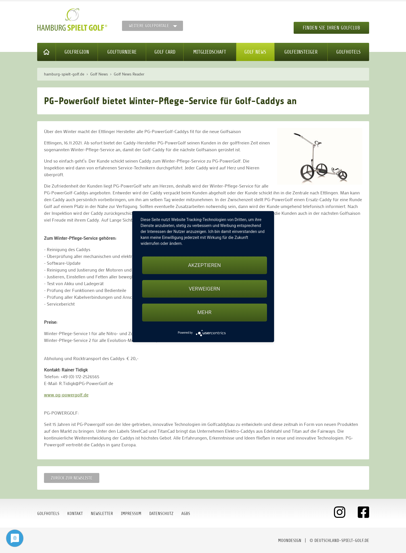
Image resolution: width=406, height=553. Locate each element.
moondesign (289, 540)
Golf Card (164, 52)
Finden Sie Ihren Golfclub (331, 28)
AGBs (185, 513)
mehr (204, 312)
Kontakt (75, 513)
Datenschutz (161, 513)
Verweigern (204, 289)
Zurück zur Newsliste (71, 478)
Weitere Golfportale (149, 25)
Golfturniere (122, 52)
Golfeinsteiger (300, 52)
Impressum (131, 513)
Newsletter (102, 513)
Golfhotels (348, 52)
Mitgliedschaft (209, 52)
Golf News (255, 52)
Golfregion (76, 52)
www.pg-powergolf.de (66, 395)
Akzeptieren (204, 265)
